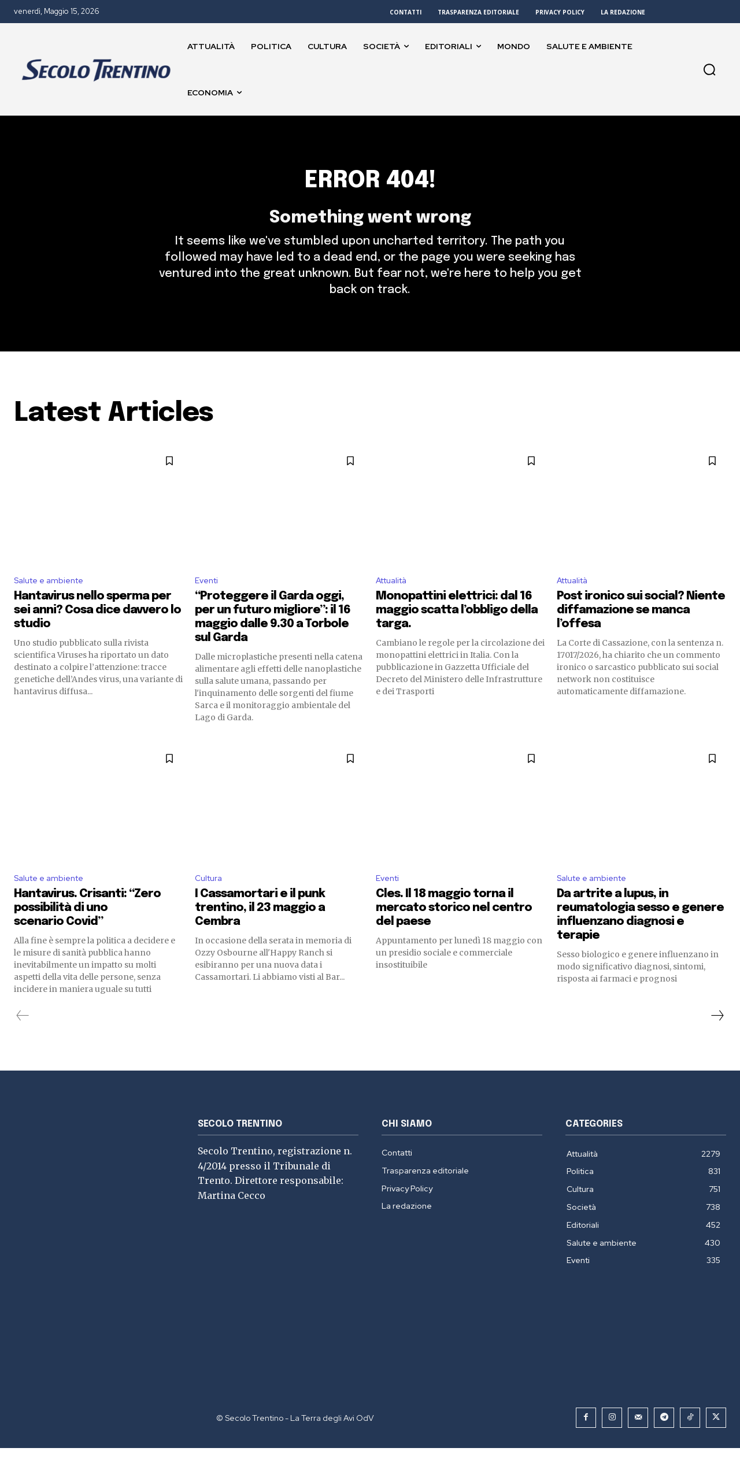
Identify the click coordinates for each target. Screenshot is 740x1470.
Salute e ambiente (53, 600)
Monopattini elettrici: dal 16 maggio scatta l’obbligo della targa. (457, 630)
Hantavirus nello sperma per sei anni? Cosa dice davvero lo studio (97, 630)
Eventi (208, 600)
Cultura (210, 900)
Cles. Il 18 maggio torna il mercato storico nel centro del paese (454, 930)
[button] (709, 69)
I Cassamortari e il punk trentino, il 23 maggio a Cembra (260, 930)
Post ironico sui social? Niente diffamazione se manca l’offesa (641, 630)
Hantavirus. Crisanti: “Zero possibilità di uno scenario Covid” (87, 930)
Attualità (395, 600)
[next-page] (717, 1037)
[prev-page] (23, 1037)
